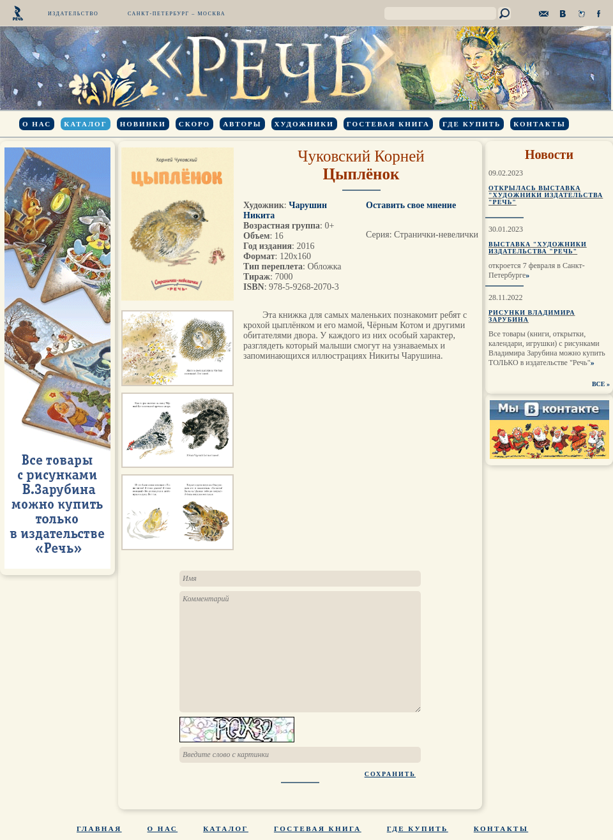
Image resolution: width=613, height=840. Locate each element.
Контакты (539, 124)
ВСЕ (598, 383)
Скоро (194, 124)
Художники (304, 124)
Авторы (242, 124)
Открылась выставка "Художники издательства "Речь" (545, 195)
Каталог (85, 124)
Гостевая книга (388, 124)
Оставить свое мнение (411, 205)
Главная (99, 828)
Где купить (472, 124)
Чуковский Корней (361, 156)
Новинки (143, 124)
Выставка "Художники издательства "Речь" (537, 248)
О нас (36, 124)
